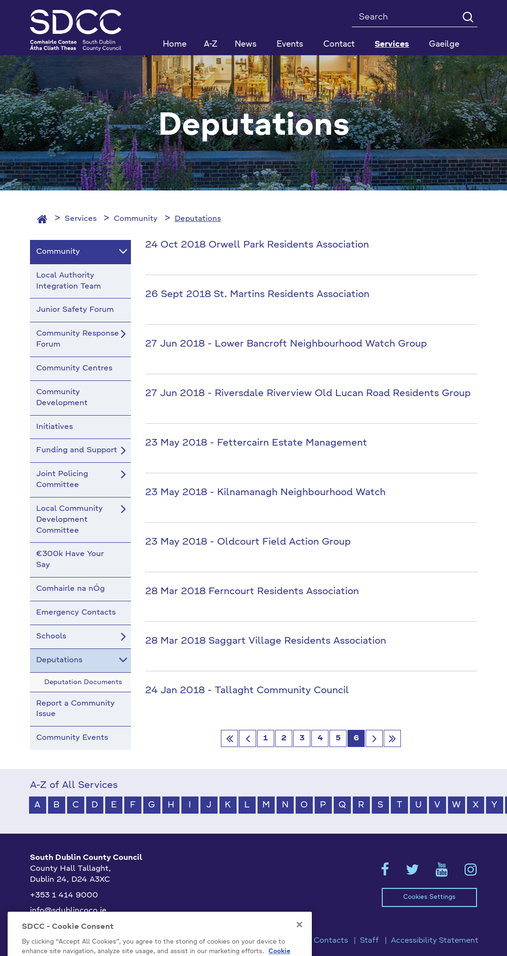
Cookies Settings (429, 897)
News (246, 44)
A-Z (211, 44)
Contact (339, 44)
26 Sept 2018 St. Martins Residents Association (257, 294)
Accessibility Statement (434, 941)
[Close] (299, 939)
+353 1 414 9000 (64, 895)
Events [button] (290, 44)
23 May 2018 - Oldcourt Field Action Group (248, 542)
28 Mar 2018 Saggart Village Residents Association (265, 641)
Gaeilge (444, 44)
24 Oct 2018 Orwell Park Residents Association (257, 245)
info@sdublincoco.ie (68, 911)
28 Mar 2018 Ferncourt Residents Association (252, 592)
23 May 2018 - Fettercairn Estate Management (256, 443)
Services (81, 219)
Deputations (198, 219)
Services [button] (392, 44)
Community (136, 219)
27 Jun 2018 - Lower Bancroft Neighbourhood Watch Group (286, 344)
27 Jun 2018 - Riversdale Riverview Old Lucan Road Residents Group (308, 393)
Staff (369, 941)
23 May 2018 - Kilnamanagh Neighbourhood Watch (265, 493)
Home (175, 44)
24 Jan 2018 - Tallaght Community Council (247, 691)
